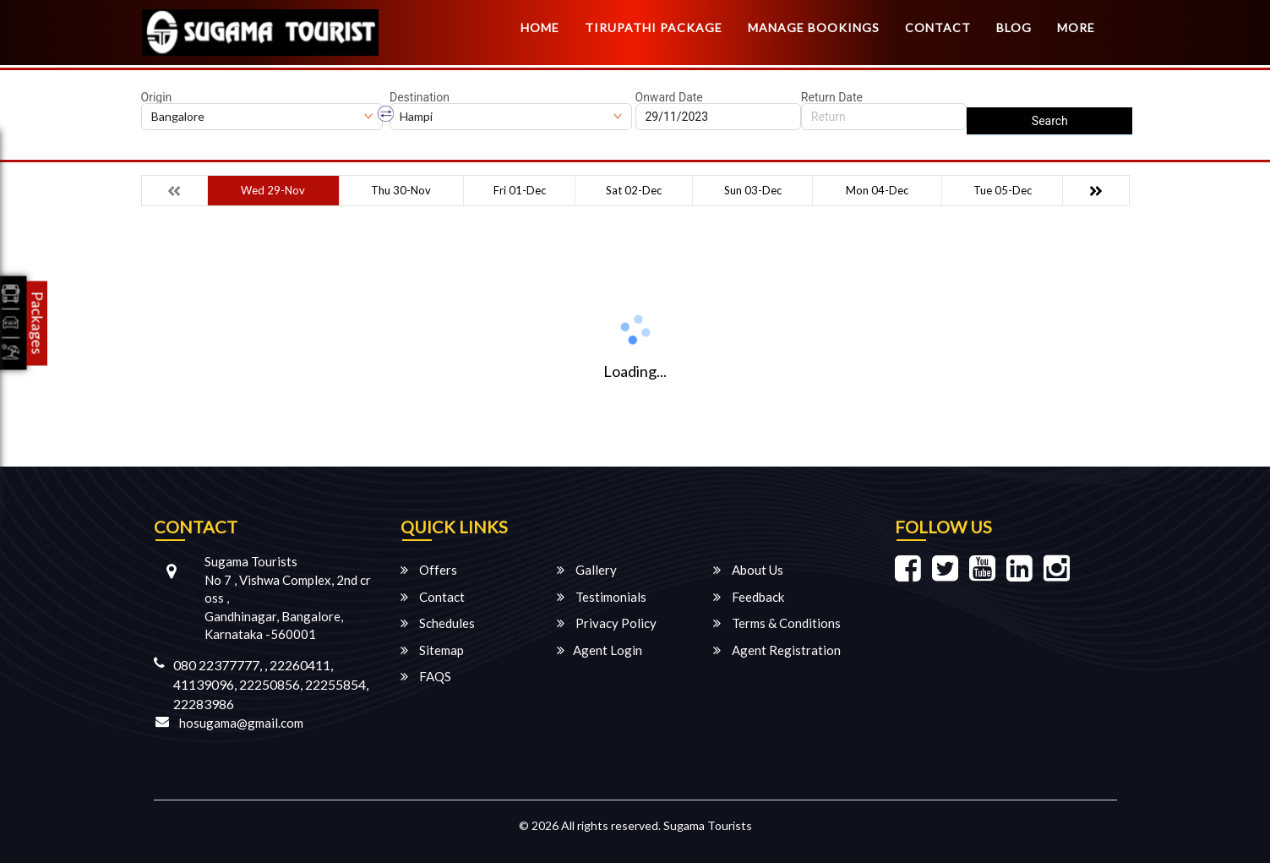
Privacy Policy (607, 623)
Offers (429, 569)
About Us (748, 569)
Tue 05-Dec (1002, 190)
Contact (938, 27)
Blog (1014, 27)
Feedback (748, 596)
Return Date (832, 97)
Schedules (438, 623)
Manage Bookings (814, 27)
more (1076, 27)
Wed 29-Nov (273, 190)
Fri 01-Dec (519, 190)
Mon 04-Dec (877, 190)
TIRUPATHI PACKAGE (653, 27)
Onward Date (669, 97)
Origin (156, 97)
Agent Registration (777, 650)
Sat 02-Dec (634, 190)
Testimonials (601, 596)
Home (540, 27)
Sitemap (432, 650)
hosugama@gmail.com (241, 722)
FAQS (426, 676)
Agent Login (599, 650)
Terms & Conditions (777, 623)
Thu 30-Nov (401, 190)
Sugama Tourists (707, 825)
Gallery (587, 569)
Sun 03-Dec (753, 190)
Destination (420, 97)
